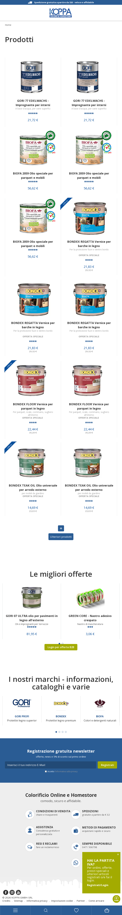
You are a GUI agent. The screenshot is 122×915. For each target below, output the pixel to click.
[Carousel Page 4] (66, 732)
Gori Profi (22, 716)
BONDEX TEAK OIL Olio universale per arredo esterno (33, 488)
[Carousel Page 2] (62, 643)
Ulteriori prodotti (61, 537)
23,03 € (33, 511)
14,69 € (33, 508)
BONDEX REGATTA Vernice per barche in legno (89, 244)
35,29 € (33, 432)
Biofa (100, 716)
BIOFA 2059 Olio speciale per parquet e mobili (33, 175)
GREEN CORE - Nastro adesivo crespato (90, 618)
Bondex (61, 716)
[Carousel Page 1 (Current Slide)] (59, 643)
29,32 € (89, 270)
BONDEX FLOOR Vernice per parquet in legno (33, 406)
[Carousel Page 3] (62, 732)
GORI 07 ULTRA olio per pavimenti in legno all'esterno (32, 618)
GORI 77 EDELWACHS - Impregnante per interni (33, 103)
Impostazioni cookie (62, 900)
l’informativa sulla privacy (66, 771)
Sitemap (18, 900)
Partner (81, 900)
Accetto (62, 771)
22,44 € (33, 429)
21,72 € (33, 120)
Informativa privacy (37, 900)
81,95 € (32, 634)
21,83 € (89, 267)
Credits (6, 900)
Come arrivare (96, 900)
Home (8, 25)
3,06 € (90, 634)
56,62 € (33, 188)
